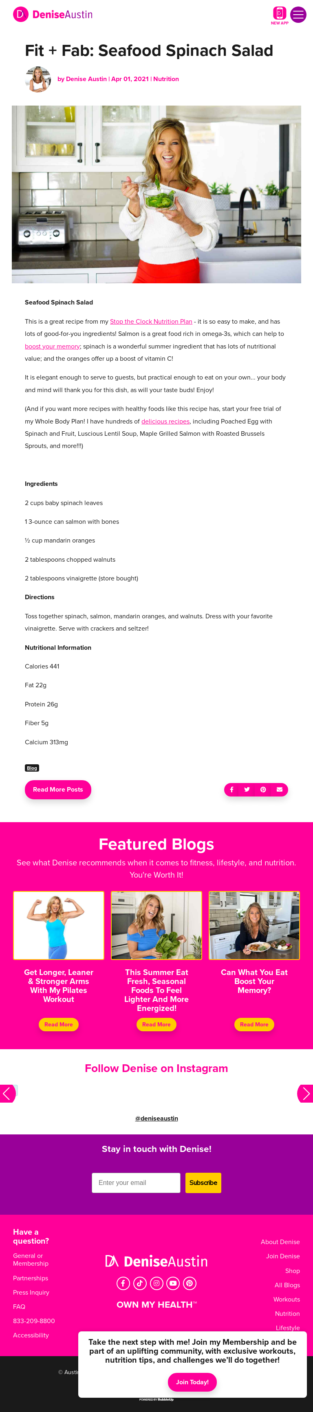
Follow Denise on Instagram (156, 1068)
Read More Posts (58, 789)
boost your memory (52, 346)
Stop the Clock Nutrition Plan (151, 322)
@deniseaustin (156, 1118)
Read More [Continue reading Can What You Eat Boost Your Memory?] (254, 1024)
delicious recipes (165, 421)
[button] (8, 1094)
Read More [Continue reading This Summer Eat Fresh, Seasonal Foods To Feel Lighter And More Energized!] (156, 1024)
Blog (32, 768)
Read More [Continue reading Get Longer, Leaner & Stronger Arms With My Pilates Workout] (58, 1024)
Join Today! (192, 1382)
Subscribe (203, 1182)
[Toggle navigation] (298, 15)
